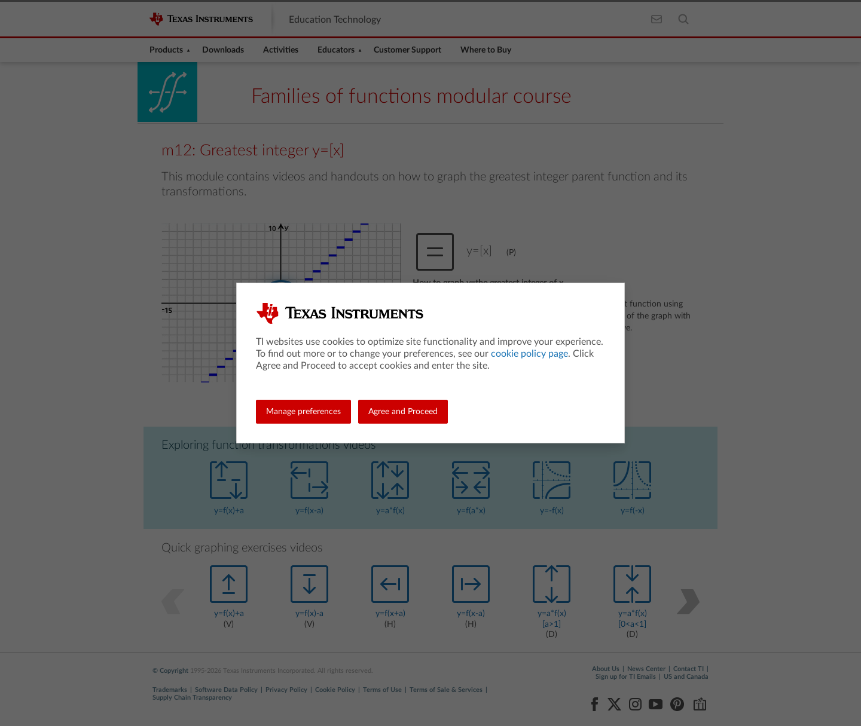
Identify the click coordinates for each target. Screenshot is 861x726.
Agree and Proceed (403, 412)
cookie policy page (529, 354)
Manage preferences (303, 412)
